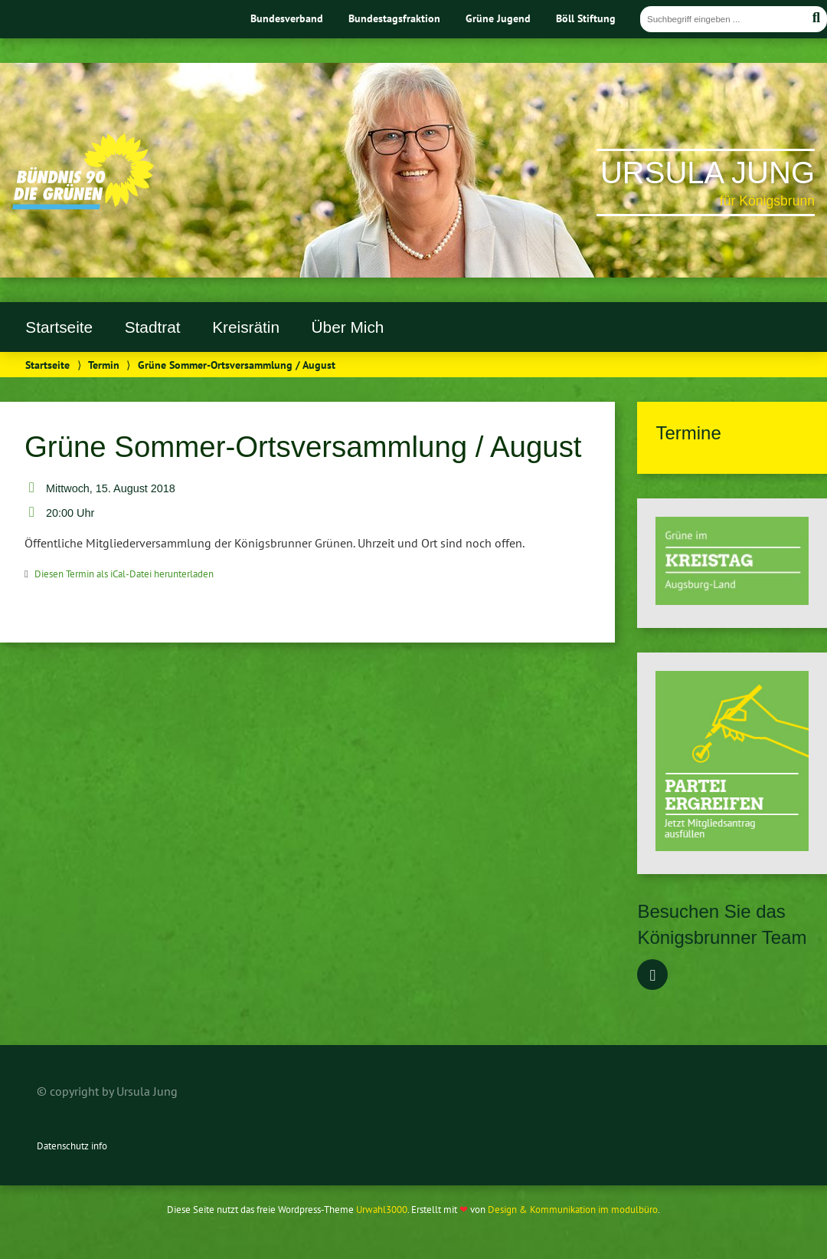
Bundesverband (286, 18)
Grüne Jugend (498, 18)
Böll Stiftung (586, 18)
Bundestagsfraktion (394, 18)
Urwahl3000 (381, 1209)
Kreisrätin (245, 327)
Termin (103, 364)
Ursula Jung (707, 172)
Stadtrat (153, 327)
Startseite (59, 327)
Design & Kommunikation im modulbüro (573, 1209)
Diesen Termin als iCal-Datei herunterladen (124, 573)
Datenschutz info (72, 1145)
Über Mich (348, 327)
